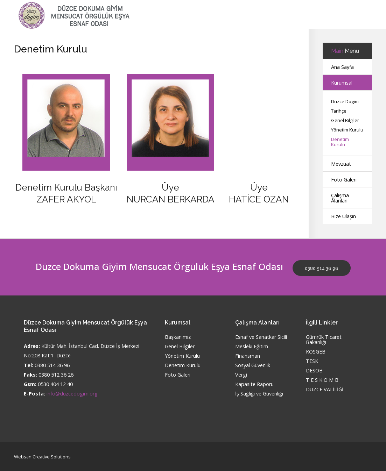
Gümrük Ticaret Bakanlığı (324, 339)
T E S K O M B (322, 380)
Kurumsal (341, 82)
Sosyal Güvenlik (252, 366)
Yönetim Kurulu (347, 130)
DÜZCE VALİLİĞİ (324, 390)
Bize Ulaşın (343, 216)
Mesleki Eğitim (251, 347)
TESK (312, 361)
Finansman (247, 356)
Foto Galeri (344, 179)
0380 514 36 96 (321, 268)
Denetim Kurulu (340, 142)
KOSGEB (315, 352)
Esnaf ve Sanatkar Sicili (261, 337)
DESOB (314, 371)
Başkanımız (178, 337)
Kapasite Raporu (254, 384)
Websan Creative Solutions (42, 457)
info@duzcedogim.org (72, 393)
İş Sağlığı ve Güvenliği (259, 394)
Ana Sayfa (342, 67)
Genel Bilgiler (345, 120)
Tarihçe (338, 111)
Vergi (241, 375)
